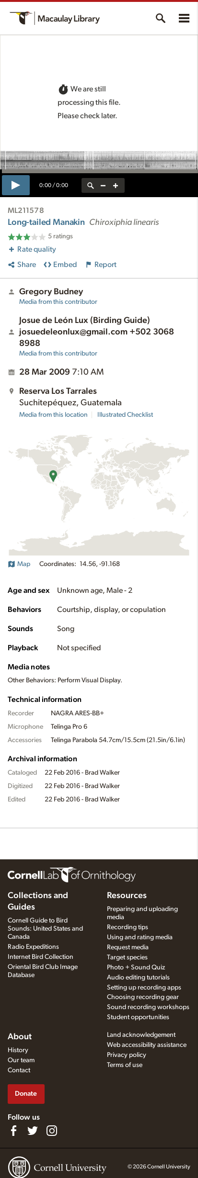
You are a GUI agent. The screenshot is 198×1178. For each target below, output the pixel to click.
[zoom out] (103, 185)
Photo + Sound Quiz (136, 967)
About (20, 1037)
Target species (127, 957)
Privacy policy (126, 1055)
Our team (21, 1060)
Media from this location (53, 414)
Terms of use (124, 1065)
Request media (128, 947)
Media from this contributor (58, 302)
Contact (19, 1070)
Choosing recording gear (143, 997)
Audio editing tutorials (138, 977)
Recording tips (127, 927)
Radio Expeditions (33, 947)
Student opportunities (138, 1017)
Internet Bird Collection (40, 957)
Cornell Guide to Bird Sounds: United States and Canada (45, 928)
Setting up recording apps (144, 987)
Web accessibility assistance (146, 1045)
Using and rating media (140, 937)
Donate (26, 1093)
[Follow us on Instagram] (52, 1130)
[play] (16, 185)
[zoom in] (115, 185)
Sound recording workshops (148, 1007)
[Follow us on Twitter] (32, 1130)
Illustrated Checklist (125, 414)
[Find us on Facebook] (13, 1130)
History (18, 1050)
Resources (127, 895)
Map (19, 564)
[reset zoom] (90, 185)
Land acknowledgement (141, 1035)
